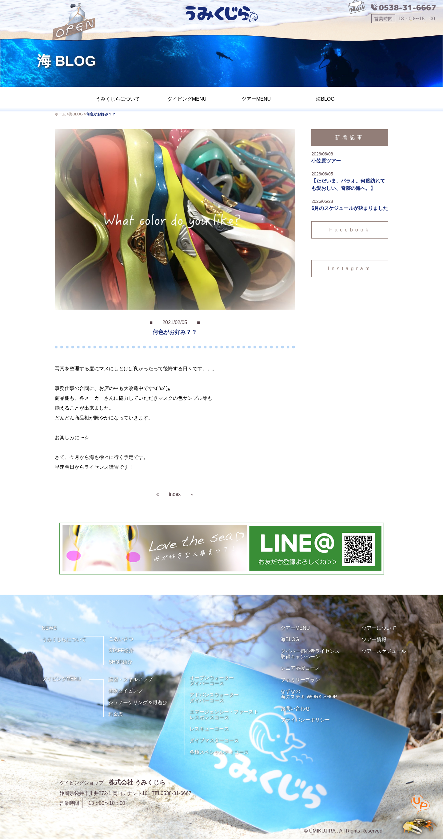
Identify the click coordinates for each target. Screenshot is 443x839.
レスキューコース (209, 728)
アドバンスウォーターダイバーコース (214, 697)
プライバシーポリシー (305, 719)
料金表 (115, 714)
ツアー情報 (374, 639)
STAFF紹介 (121, 650)
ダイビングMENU (186, 99)
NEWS (49, 628)
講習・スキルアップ (130, 679)
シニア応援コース (300, 668)
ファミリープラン (300, 679)
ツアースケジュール (384, 651)
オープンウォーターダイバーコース (212, 680)
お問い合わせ (295, 708)
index (175, 494)
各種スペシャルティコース (219, 752)
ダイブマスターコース (214, 740)
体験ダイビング (125, 690)
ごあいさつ (121, 638)
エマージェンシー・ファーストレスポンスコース (224, 714)
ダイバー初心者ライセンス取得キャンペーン (310, 653)
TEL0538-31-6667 (171, 793)
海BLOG (325, 99)
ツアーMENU (256, 99)
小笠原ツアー (326, 160)
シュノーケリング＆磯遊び (137, 702)
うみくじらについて (118, 99)
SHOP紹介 (120, 661)
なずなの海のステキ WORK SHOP (309, 693)
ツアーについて (379, 628)
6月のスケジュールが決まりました (349, 208)
